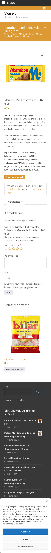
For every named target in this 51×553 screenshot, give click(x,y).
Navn (7, 272)
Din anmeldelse (12, 256)
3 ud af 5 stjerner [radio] (13, 248)
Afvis (25, 539)
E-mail (7, 278)
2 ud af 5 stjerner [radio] (9, 248)
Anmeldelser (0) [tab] (15, 202)
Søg (6, 386)
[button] (47, 501)
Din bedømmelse (12, 245)
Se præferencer (25, 546)
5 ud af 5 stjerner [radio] (21, 248)
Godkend (25, 531)
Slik (18, 189)
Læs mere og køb (14, 177)
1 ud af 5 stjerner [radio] (6, 248)
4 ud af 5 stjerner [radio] (17, 248)
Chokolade (11, 189)
